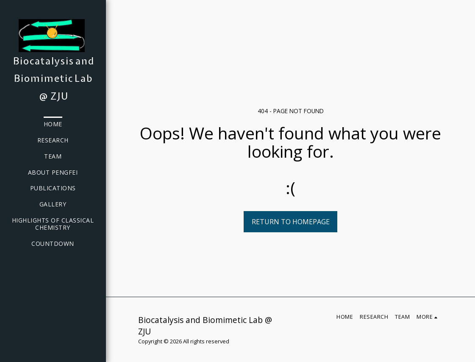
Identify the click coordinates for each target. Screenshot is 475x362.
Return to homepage (291, 221)
